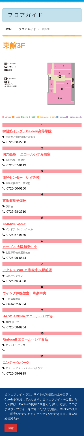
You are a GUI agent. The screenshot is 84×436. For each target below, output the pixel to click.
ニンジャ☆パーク (15, 362)
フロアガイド (27, 29)
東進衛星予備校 (14, 201)
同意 (11, 428)
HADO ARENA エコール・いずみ (27, 316)
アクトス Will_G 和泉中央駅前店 (27, 270)
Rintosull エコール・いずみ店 (25, 339)
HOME (9, 29)
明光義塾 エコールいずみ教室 (26, 154)
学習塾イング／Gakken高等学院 (27, 131)
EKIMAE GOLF (15, 224)
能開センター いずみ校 (20, 177)
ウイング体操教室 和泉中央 (24, 293)
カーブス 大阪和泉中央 (19, 247)
